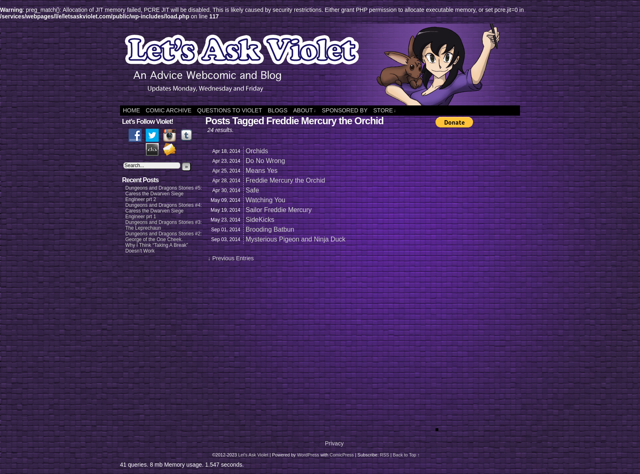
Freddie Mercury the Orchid (285, 180)
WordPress (308, 454)
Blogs (277, 110)
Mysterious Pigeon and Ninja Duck (296, 239)
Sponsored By (344, 110)
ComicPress (342, 454)
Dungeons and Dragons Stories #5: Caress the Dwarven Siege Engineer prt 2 (163, 193)
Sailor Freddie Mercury (279, 209)
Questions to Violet (229, 110)
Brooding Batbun (270, 229)
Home (131, 110)
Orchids (257, 151)
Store (384, 110)
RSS (384, 454)
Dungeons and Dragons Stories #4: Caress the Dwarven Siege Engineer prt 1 (163, 210)
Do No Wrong (265, 160)
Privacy (334, 443)
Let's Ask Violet (253, 454)
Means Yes (262, 170)
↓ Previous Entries (231, 258)
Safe (252, 190)
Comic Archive (168, 110)
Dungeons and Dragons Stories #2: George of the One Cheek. (163, 236)
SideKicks (260, 219)
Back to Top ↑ (406, 454)
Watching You (265, 200)
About (304, 110)
